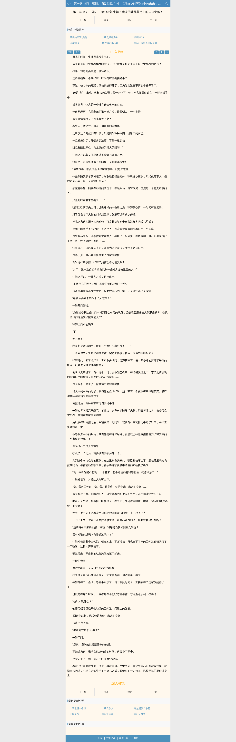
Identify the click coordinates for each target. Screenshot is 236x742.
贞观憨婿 (74, 43)
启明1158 (139, 37)
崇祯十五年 (107, 714)
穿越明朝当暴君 (142, 708)
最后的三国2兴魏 (78, 37)
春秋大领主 (140, 714)
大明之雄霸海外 (110, 37)
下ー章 (153, 20)
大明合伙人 (107, 708)
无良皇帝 (74, 714)
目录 (106, 20)
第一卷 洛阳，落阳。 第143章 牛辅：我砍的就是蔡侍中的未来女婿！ (119, 3)
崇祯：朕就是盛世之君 (145, 43)
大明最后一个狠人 (79, 708)
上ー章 (82, 20)
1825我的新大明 (110, 43)
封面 (130, 20)
